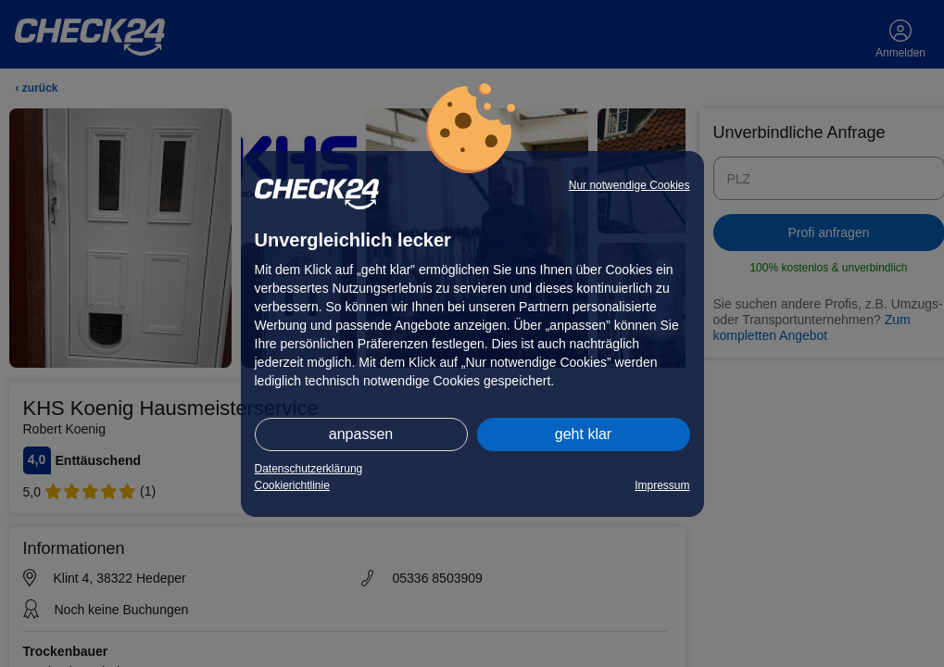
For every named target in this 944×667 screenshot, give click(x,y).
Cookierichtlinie (292, 485)
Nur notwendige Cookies (629, 185)
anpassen (361, 434)
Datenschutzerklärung (309, 468)
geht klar (583, 434)
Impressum (662, 485)
